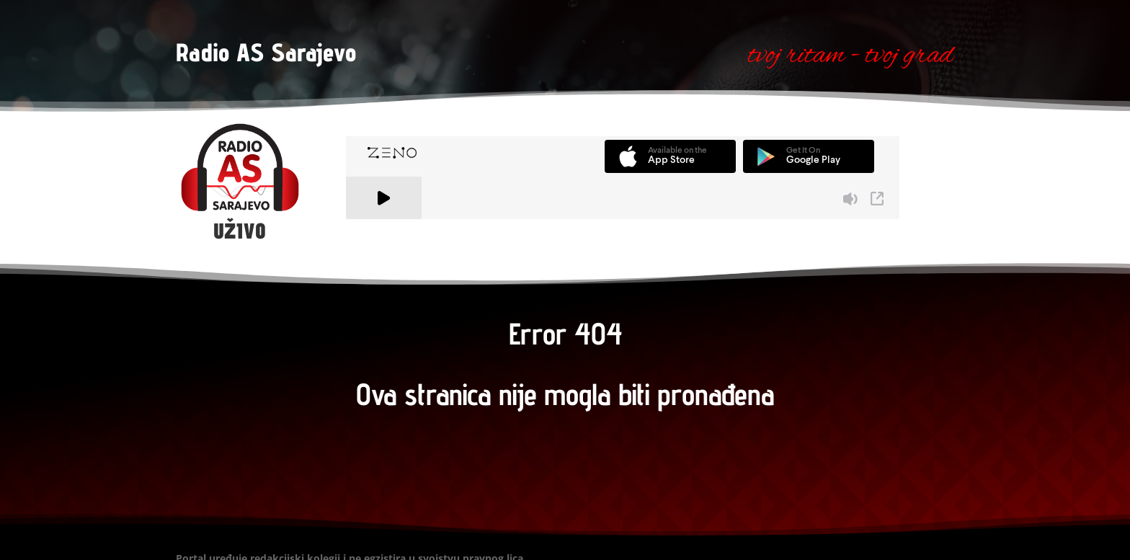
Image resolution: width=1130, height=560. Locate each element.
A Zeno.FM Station (385, 227)
